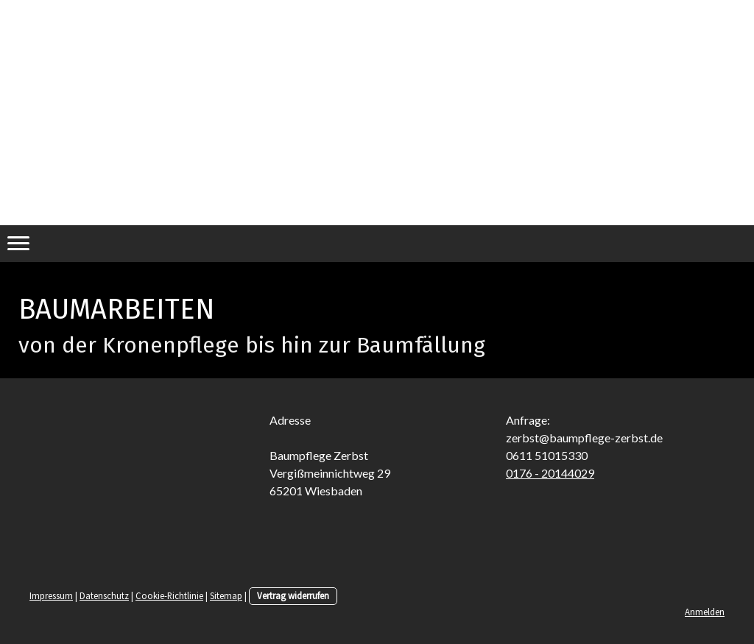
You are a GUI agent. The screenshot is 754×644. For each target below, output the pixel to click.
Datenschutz (104, 595)
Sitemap (226, 595)
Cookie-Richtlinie (169, 595)
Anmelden (705, 612)
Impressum (51, 595)
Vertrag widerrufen (293, 595)
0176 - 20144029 (550, 473)
